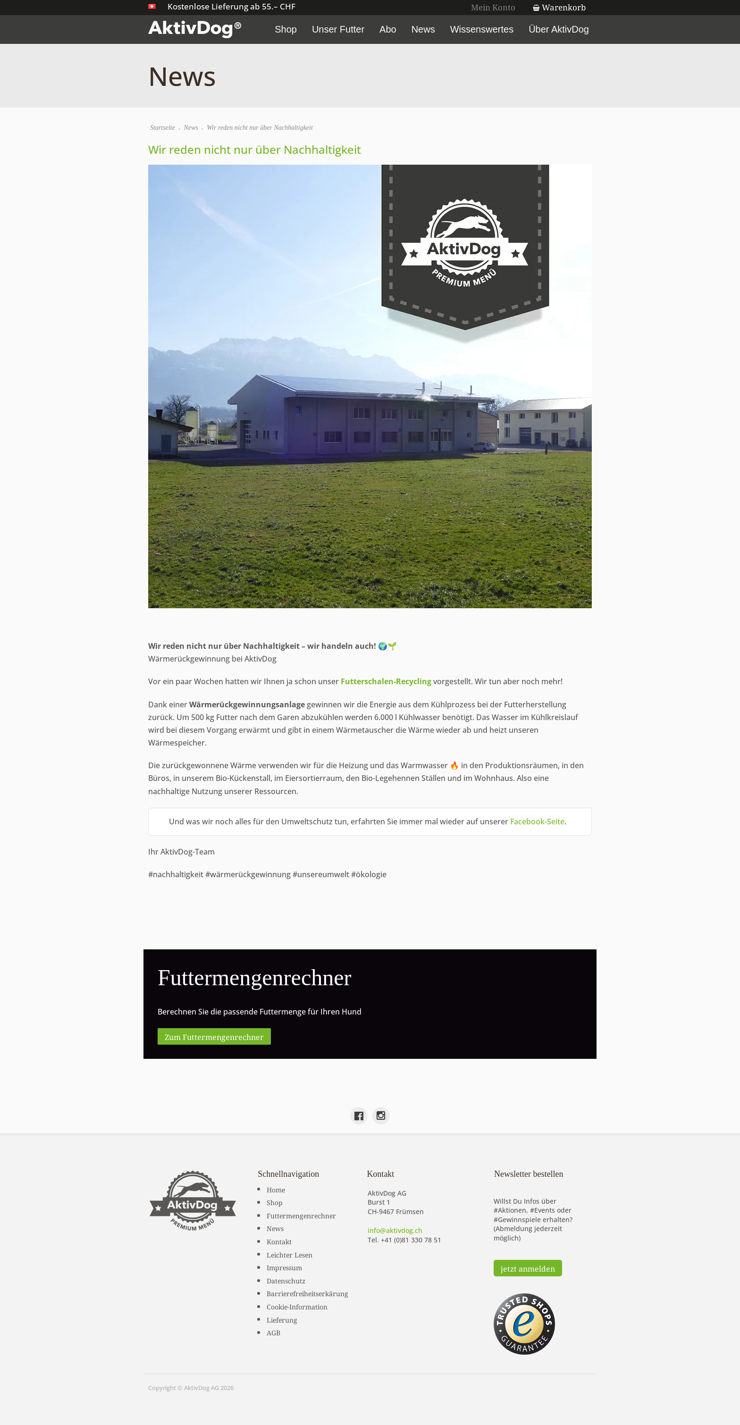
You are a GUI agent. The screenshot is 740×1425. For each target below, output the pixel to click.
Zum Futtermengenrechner (214, 1036)
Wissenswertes (481, 29)
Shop (286, 29)
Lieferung (282, 1319)
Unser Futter (338, 29)
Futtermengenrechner (301, 1215)
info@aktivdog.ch (395, 1230)
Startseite (162, 127)
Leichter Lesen (289, 1254)
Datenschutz (286, 1280)
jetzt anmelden (528, 1268)
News (423, 29)
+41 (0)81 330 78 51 (411, 1239)
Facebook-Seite (537, 821)
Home (276, 1189)
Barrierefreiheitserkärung (307, 1293)
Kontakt (279, 1241)
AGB (273, 1332)
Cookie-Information (297, 1306)
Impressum (284, 1267)
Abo (387, 29)
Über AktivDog (559, 29)
